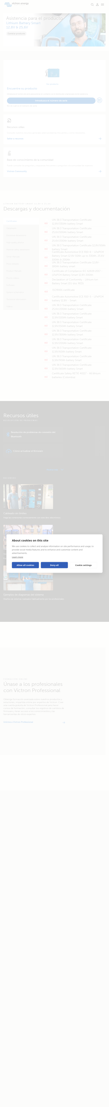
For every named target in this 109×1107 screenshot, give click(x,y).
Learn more (17, 556)
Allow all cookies (25, 565)
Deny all (54, 565)
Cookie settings (83, 565)
